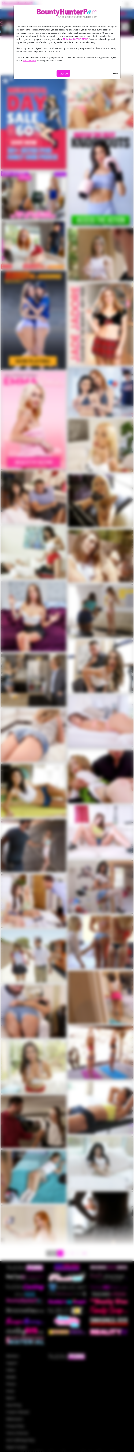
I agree (63, 73)
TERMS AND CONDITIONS (75, 39)
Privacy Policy (29, 60)
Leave (114, 73)
